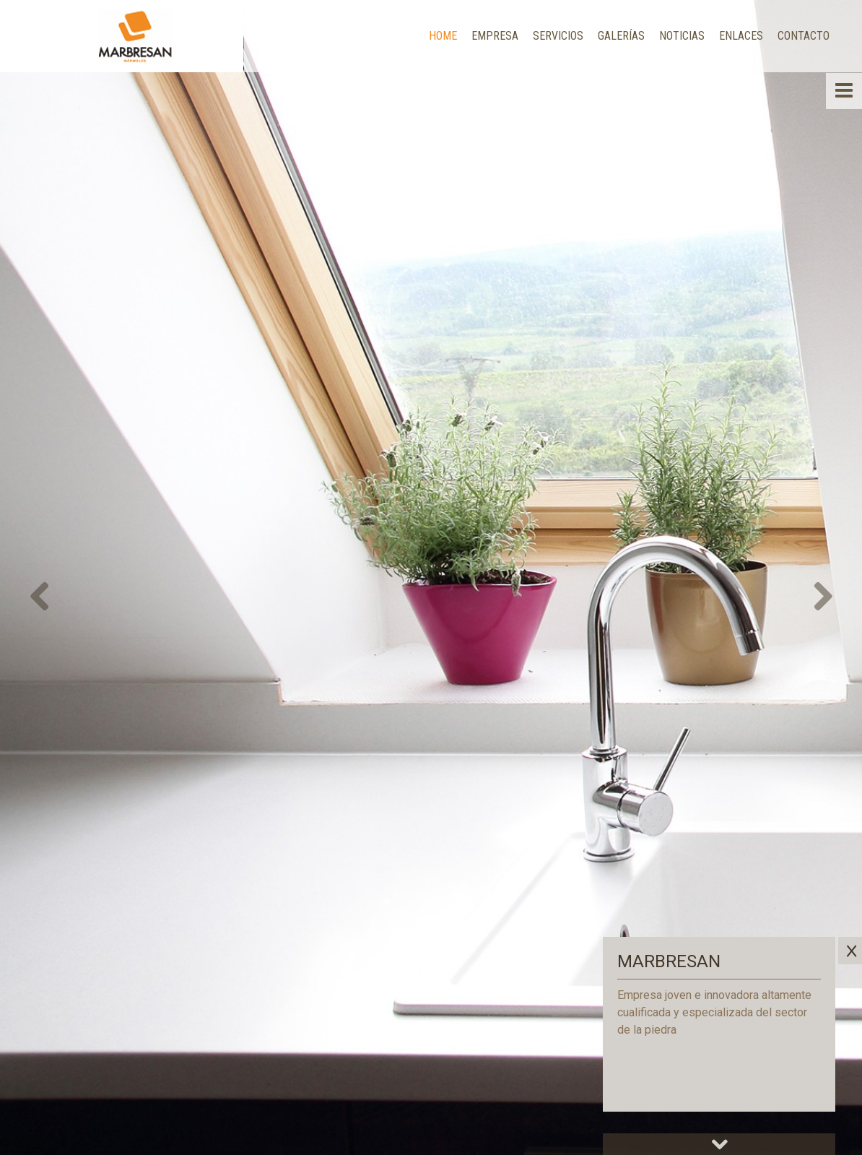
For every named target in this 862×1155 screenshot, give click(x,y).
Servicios (558, 36)
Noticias (682, 36)
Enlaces (741, 36)
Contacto (804, 36)
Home (443, 36)
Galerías (621, 36)
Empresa (494, 36)
